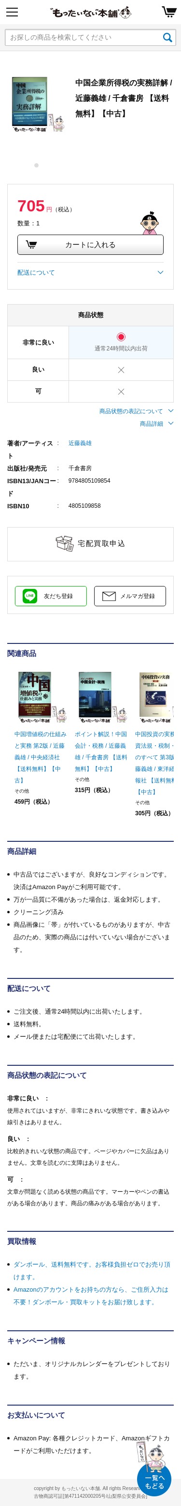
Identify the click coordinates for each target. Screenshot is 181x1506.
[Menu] (12, 12)
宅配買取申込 (101, 543)
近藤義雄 (80, 443)
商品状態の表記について (136, 411)
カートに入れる (70, 245)
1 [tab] (37, 165)
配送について (90, 272)
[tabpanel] (36, 104)
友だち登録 (58, 596)
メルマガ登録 (137, 596)
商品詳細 (157, 423)
